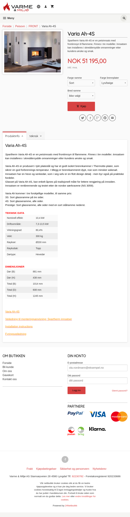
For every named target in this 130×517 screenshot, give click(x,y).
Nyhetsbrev (99, 473)
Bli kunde (8, 370)
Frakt (30, 473)
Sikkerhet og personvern (74, 473)
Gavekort (8, 378)
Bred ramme (74, 90)
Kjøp (81, 106)
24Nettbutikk (71, 510)
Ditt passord (74, 379)
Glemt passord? (119, 394)
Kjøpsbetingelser (46, 473)
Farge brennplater (109, 78)
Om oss (7, 374)
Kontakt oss (10, 382)
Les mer (66, 501)
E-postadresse (75, 366)
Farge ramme (75, 78)
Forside (7, 26)
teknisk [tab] (33, 137)
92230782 (78, 480)
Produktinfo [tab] (12, 137)
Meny (8, 18)
